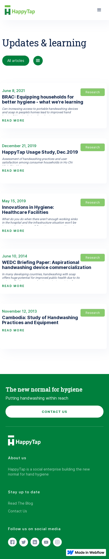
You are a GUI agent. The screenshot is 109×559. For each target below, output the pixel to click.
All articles (15, 60)
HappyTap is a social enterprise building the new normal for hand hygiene (49, 471)
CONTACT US (54, 412)
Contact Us (17, 511)
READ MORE (13, 120)
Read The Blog (20, 503)
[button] (99, 10)
